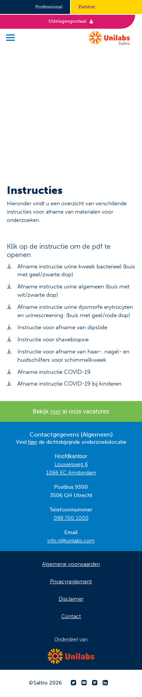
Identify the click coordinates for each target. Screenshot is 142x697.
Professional (48, 6)
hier (55, 411)
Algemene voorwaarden (71, 564)
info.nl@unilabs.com (71, 540)
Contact (71, 616)
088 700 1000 (71, 518)
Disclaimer (71, 599)
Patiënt (86, 6)
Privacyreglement (71, 581)
